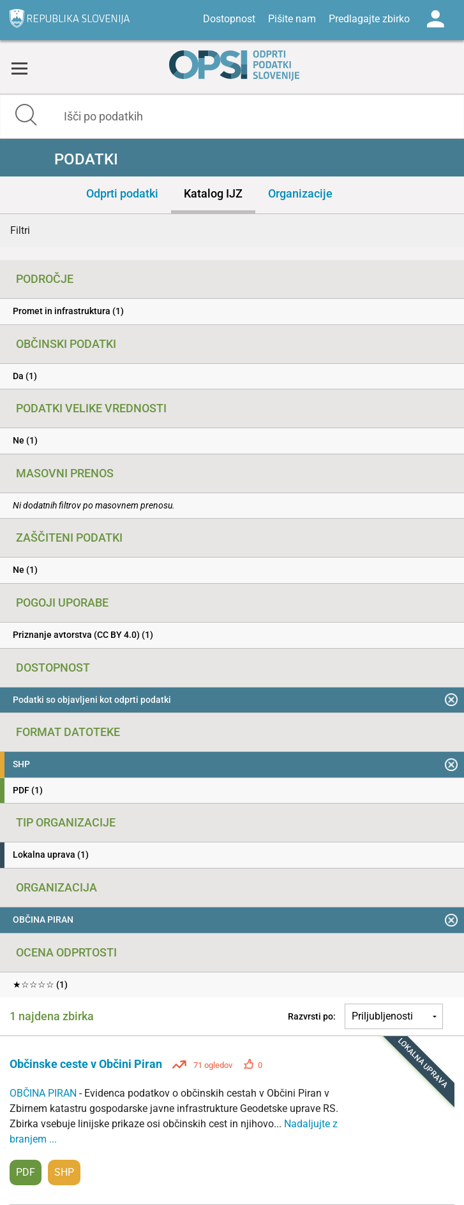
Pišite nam (292, 19)
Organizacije (300, 193)
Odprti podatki (122, 193)
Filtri (20, 230)
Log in (435, 19)
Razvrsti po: (312, 1016)
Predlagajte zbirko (369, 19)
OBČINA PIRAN (44, 1093)
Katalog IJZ (213, 193)
